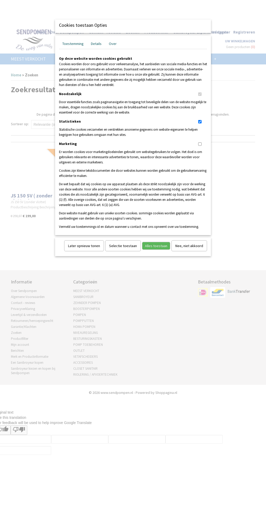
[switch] (200, 94)
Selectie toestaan (123, 245)
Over (113, 43)
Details (96, 43)
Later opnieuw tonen (84, 245)
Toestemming (73, 43)
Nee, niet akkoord (189, 245)
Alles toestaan (156, 245)
